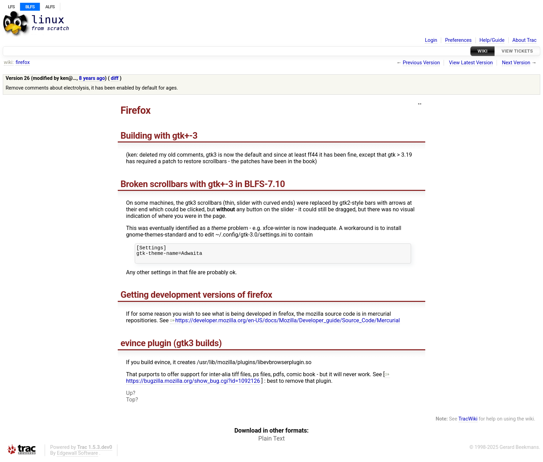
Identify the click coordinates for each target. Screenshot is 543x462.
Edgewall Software (77, 456)
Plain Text (271, 441)
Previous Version (421, 63)
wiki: (9, 62)
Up (129, 396)
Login (431, 40)
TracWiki (468, 422)
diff (114, 78)
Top (130, 402)
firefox (23, 62)
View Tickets (517, 51)
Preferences (458, 40)
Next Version (516, 63)
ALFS (50, 6)
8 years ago (92, 78)
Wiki (483, 51)
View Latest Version (471, 63)
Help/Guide (492, 40)
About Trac (525, 40)
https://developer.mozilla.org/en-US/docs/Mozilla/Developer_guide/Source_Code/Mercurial (285, 323)
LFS (11, 6)
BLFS (29, 6)
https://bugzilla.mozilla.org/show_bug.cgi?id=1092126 (258, 380)
